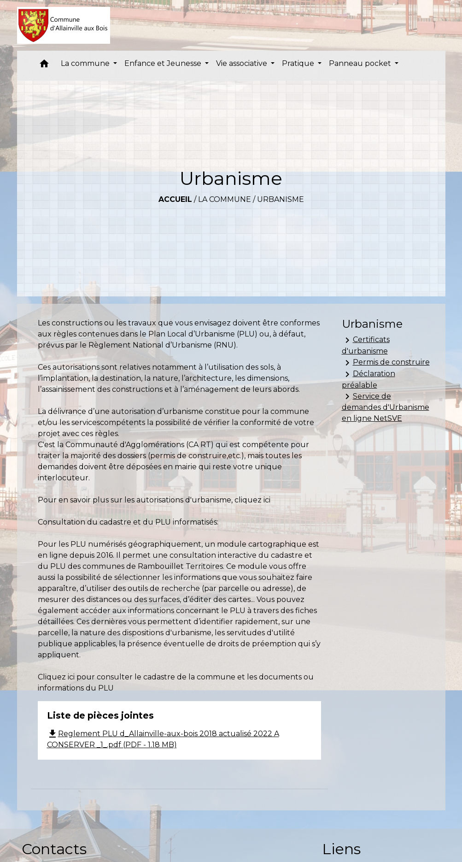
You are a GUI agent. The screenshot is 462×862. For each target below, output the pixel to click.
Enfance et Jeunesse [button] (163, 63)
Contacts (54, 849)
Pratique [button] (299, 63)
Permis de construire (386, 362)
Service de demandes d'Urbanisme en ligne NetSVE (385, 407)
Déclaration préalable (368, 379)
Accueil (175, 199)
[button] (44, 65)
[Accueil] (64, 25)
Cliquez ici (56, 677)
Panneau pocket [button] (361, 63)
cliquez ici (252, 500)
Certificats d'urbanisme (366, 345)
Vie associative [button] (242, 63)
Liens (341, 849)
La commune (224, 199)
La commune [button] (86, 63)
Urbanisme (280, 199)
